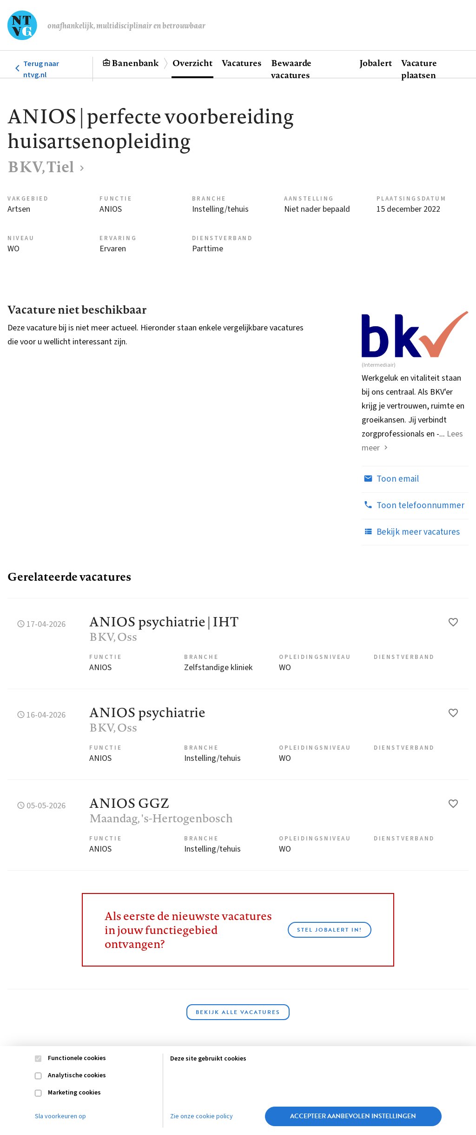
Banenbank (135, 63)
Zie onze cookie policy (201, 1116)
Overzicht (192, 63)
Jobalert (375, 63)
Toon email (390, 478)
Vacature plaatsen (419, 69)
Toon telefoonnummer (413, 505)
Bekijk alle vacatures (238, 1012)
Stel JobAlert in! (329, 930)
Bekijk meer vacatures (411, 531)
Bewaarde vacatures (291, 69)
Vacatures (242, 63)
